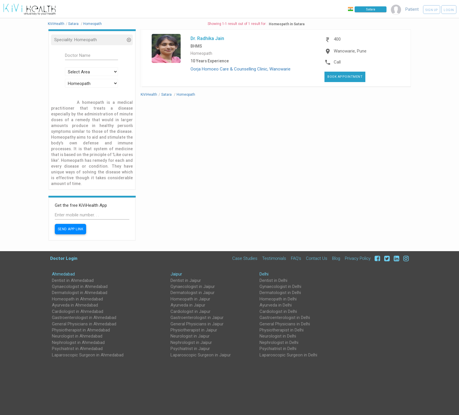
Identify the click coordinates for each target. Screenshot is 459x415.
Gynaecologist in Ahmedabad (80, 286)
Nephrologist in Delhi (279, 342)
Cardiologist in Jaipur (190, 311)
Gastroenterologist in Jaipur (197, 317)
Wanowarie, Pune (350, 51)
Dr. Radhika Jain (207, 38)
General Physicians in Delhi (285, 324)
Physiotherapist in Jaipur (193, 330)
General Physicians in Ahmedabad (84, 324)
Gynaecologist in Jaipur (192, 286)
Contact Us (316, 258)
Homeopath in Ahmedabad (77, 299)
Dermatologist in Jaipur (192, 292)
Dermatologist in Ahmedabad (79, 292)
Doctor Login (63, 258)
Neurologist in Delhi (278, 336)
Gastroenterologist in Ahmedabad (84, 317)
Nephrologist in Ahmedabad (78, 342)
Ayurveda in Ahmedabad (75, 305)
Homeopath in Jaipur (190, 299)
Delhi (264, 274)
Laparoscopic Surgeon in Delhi (288, 355)
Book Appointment (344, 77)
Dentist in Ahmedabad (73, 280)
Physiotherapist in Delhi (282, 330)
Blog (336, 258)
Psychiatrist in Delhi (278, 348)
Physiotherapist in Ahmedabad (81, 330)
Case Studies (244, 258)
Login (449, 10)
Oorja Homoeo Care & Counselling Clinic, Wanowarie (241, 69)
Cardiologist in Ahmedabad (77, 311)
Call (337, 62)
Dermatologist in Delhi (280, 292)
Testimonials (274, 258)
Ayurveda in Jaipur (187, 305)
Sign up (431, 10)
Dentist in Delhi (273, 280)
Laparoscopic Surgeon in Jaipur (200, 355)
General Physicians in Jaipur (197, 324)
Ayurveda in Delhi (276, 305)
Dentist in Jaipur (185, 280)
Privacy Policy (358, 258)
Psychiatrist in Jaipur (190, 348)
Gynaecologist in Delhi (280, 286)
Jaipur (176, 274)
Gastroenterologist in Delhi (285, 317)
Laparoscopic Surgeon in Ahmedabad (88, 355)
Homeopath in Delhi (278, 299)
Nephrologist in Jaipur (191, 342)
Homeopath (201, 53)
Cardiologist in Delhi (278, 311)
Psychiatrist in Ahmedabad (77, 348)
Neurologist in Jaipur (190, 336)
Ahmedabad (63, 274)
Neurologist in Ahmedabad (77, 336)
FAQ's (296, 258)
